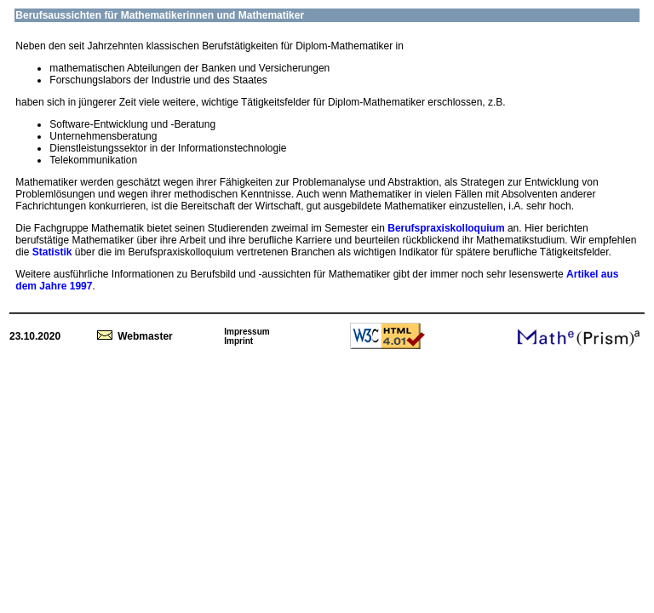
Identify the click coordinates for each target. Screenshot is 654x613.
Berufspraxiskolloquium (447, 228)
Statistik (52, 252)
